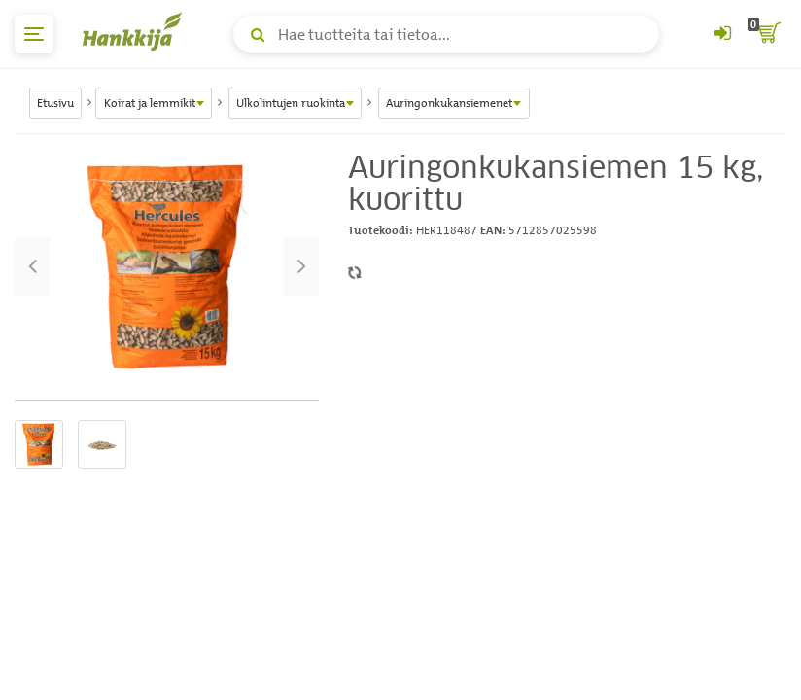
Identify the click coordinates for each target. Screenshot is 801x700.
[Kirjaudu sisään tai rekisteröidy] (722, 34)
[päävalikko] (34, 34)
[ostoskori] (767, 34)
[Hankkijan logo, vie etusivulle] (136, 31)
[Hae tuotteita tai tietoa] (446, 34)
